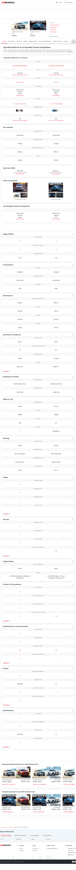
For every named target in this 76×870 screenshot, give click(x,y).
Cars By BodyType (34, 835)
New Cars (5, 827)
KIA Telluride (53, 32)
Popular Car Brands (5, 835)
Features (65, 41)
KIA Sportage (53, 27)
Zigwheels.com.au (72, 848)
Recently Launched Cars (20, 835)
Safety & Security (57, 41)
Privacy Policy (35, 848)
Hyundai (18, 839)
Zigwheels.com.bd (72, 852)
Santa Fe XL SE (20, 82)
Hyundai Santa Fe (54, 25)
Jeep (33, 839)
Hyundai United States (20, 66)
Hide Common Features (73, 41)
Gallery (25, 41)
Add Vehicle (53, 36)
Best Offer (19, 41)
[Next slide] (74, 776)
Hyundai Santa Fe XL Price (21, 75)
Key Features (11, 41)
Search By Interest (47, 835)
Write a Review (20, 95)
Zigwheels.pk (71, 854)
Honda (48, 839)
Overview (4, 41)
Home (1, 827)
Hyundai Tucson (35, 31)
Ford (2, 839)
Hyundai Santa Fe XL (17, 31)
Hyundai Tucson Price (57, 75)
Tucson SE (56, 82)
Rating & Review (33, 41)
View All (6, 371)
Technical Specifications (45, 41)
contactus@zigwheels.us (52, 848)
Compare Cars (10, 827)
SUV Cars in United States (20, 120)
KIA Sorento (53, 29)
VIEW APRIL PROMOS (20, 173)
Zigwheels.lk (70, 850)
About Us (21, 848)
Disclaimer (34, 850)
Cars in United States (20, 104)
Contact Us (21, 850)
